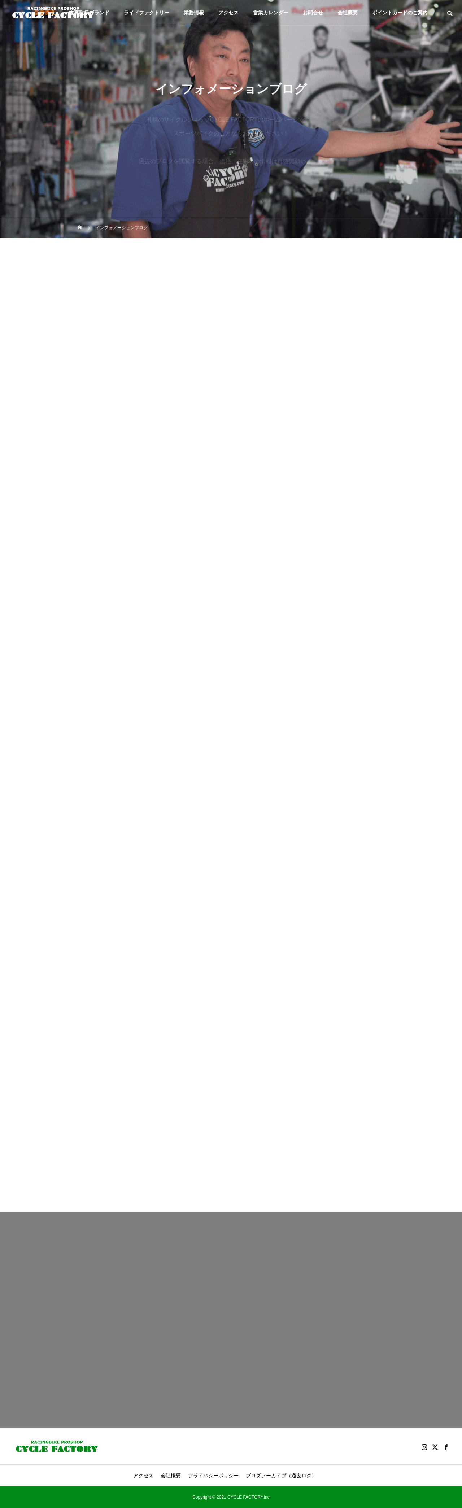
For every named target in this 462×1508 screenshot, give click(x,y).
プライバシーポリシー (213, 1475)
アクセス (228, 13)
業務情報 (194, 13)
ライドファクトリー (146, 13)
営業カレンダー (270, 13)
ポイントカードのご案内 (400, 13)
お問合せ (313, 13)
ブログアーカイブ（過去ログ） (281, 1475)
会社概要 (347, 13)
